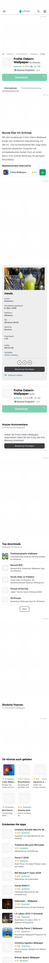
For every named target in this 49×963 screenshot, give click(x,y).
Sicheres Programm (24, 70)
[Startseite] (3, 54)
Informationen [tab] (10, 88)
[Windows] (10, 54)
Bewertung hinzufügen (24, 369)
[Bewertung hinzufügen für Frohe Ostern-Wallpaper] (28, 66)
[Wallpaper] (34, 54)
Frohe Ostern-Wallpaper (27, 60)
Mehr (24, 609)
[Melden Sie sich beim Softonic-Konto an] (45, 11)
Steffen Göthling (11, 355)
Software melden (13, 375)
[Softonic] (24, 11)
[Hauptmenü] (4, 11)
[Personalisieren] (22, 54)
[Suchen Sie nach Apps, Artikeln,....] (38, 11)
